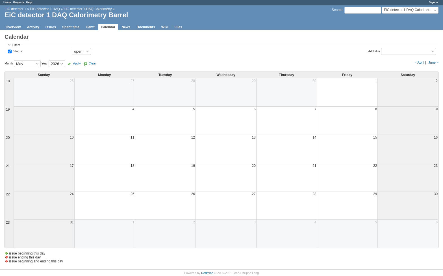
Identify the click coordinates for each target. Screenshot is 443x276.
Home (7, 2)
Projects (18, 2)
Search (337, 10)
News (125, 27)
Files (178, 27)
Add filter (374, 51)
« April (419, 62)
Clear (92, 63)
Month (9, 63)
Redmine (207, 273)
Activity (33, 27)
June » (433, 62)
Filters (16, 45)
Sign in (433, 2)
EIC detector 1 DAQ (45, 9)
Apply (77, 63)
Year (45, 63)
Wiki (164, 27)
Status (17, 51)
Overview (13, 27)
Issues (50, 27)
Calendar (108, 27)
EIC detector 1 (15, 9)
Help (29, 2)
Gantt (90, 27)
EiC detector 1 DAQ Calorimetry (88, 9)
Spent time (70, 27)
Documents (146, 27)
